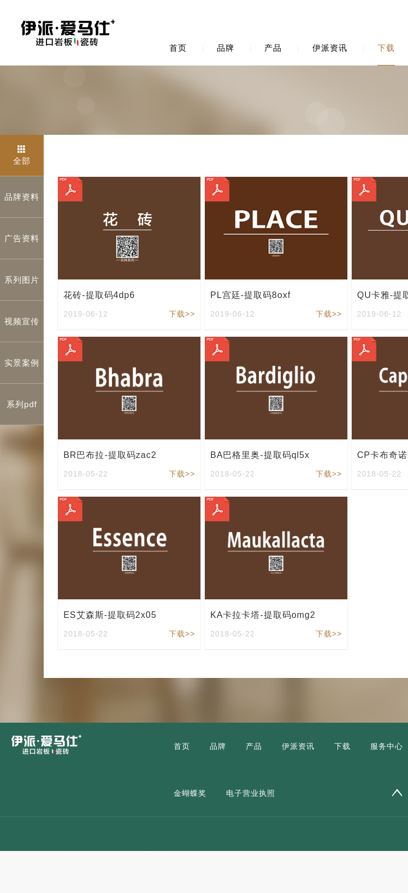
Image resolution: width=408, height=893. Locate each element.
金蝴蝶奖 (190, 793)
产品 (273, 47)
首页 (178, 47)
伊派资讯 (329, 47)
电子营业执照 (250, 793)
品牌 (225, 47)
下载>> (182, 313)
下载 (386, 47)
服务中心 (386, 746)
